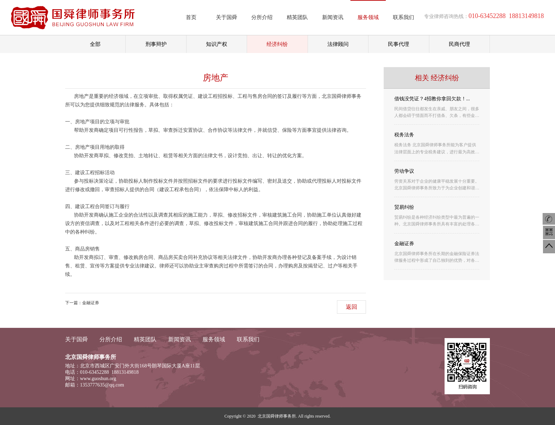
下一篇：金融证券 (82, 302)
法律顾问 (338, 44)
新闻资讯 (332, 17)
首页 (191, 17)
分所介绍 (262, 17)
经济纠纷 (277, 44)
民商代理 (459, 44)
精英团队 (297, 17)
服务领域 (368, 17)
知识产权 (216, 44)
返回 (351, 307)
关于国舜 (226, 17)
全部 (95, 44)
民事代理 (398, 44)
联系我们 (403, 17)
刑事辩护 (156, 44)
